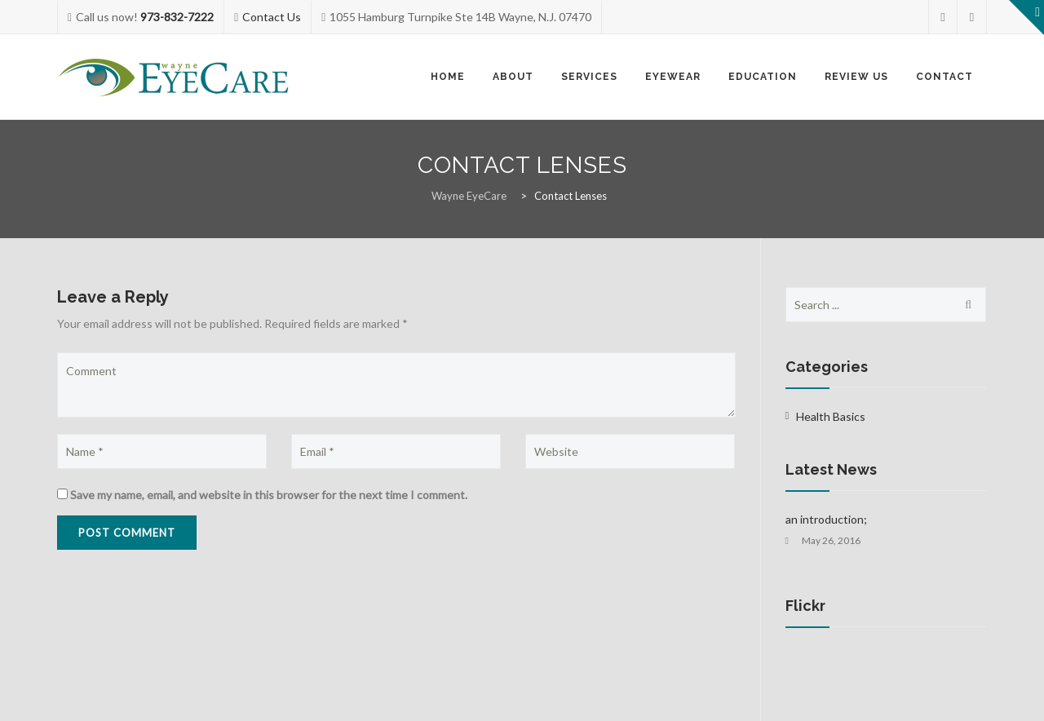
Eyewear (673, 76)
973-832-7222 (177, 17)
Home (448, 76)
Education (762, 76)
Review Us (856, 76)
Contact (944, 76)
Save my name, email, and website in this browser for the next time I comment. (268, 495)
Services (589, 76)
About (513, 76)
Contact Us (271, 17)
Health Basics (830, 416)
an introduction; (826, 519)
